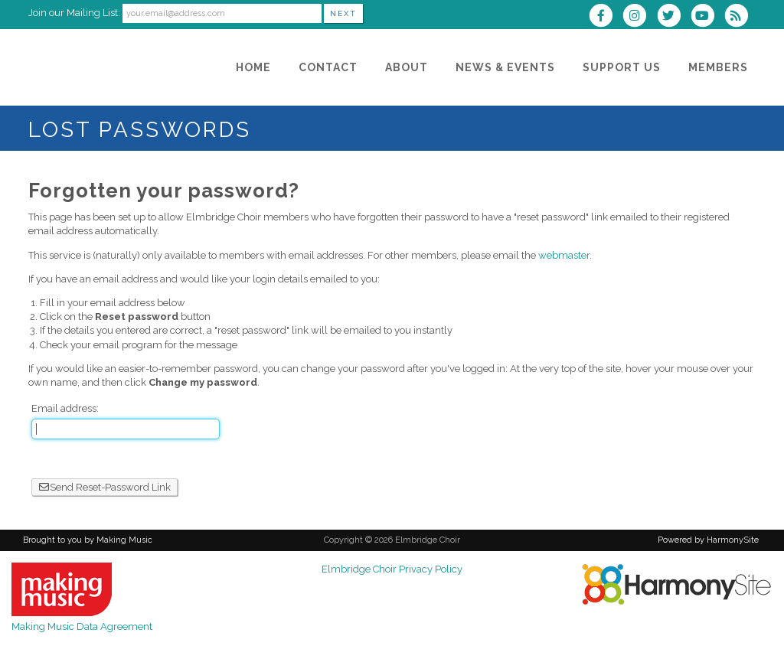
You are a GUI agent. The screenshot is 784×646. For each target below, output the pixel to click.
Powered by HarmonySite (708, 540)
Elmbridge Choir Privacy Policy (392, 569)
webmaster (564, 255)
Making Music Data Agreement (81, 626)
